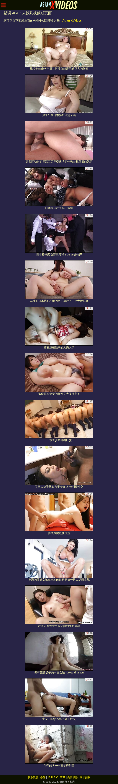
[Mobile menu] (3, 5)
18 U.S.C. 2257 (56, 777)
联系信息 (33, 777)
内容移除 (72, 777)
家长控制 (85, 777)
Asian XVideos (72, 20)
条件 (42, 777)
